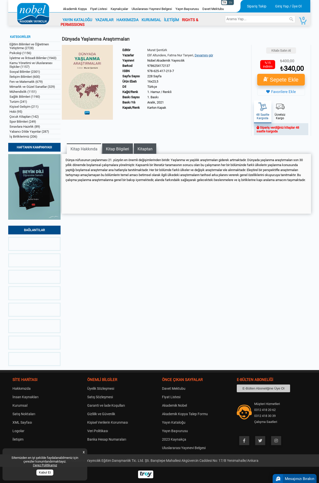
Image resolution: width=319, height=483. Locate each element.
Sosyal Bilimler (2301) (24, 72)
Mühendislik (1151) (23, 92)
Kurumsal (19, 405)
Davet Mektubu (213, 9)
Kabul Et (45, 472)
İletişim (17, 439)
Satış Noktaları (23, 414)
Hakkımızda (21, 388)
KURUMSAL (151, 20)
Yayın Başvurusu (187, 9)
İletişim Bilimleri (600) (24, 77)
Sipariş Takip (256, 6)
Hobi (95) (15, 111)
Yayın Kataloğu (173, 422)
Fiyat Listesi (98, 9)
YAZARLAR (104, 20)
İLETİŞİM (171, 20)
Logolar (18, 431)
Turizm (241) (18, 101)
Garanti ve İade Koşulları (106, 405)
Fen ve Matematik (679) (26, 82)
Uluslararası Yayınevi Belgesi (152, 9)
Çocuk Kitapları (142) (24, 116)
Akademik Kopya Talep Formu (185, 414)
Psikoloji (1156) (20, 53)
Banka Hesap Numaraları (106, 439)
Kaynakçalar (119, 9)
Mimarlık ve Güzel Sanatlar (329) (32, 87)
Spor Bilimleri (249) (22, 121)
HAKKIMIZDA (127, 20)
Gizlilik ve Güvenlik (101, 414)
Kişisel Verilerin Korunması (107, 422)
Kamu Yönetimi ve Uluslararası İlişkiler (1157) (30, 65)
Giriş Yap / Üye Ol (288, 6)
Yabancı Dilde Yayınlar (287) (29, 131)
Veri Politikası (97, 431)
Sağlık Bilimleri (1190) (24, 96)
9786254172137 (158, 66)
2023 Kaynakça (174, 439)
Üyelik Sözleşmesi (100, 388)
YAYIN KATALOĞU (77, 20)
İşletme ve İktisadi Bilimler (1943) (33, 58)
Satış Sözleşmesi (100, 397)
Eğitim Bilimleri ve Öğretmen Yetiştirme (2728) (29, 46)
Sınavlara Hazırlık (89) (24, 126)
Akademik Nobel (174, 405)
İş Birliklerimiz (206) (23, 136)
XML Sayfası (22, 422)
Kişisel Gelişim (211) (24, 106)
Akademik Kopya (75, 9)
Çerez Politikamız (45, 465)
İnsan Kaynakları (25, 397)
